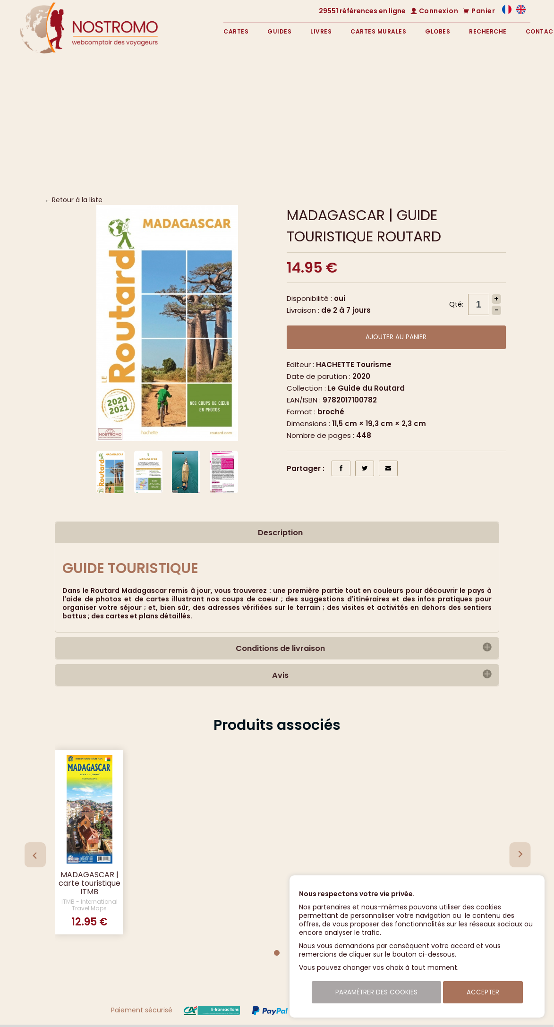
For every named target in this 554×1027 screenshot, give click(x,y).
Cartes (235, 31)
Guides (279, 31)
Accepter (483, 992)
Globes (437, 31)
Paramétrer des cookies (376, 992)
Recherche (488, 31)
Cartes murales (378, 31)
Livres (321, 31)
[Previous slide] (35, 854)
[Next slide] (519, 854)
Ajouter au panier (396, 337)
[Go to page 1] (277, 953)
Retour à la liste (77, 200)
